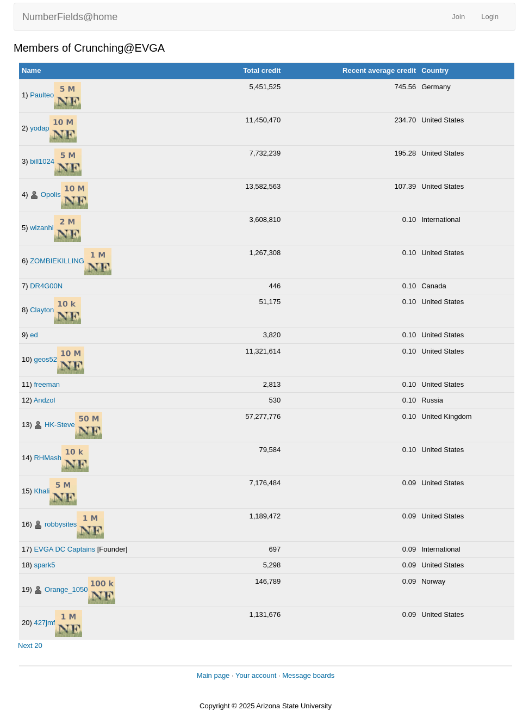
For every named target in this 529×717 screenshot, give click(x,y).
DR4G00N (46, 286)
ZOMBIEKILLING (57, 261)
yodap (39, 128)
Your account (255, 675)
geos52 (45, 359)
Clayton (42, 310)
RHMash (47, 458)
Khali (41, 491)
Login (490, 17)
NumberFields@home (69, 16)
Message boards (308, 675)
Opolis (51, 194)
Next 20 (30, 645)
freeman (47, 384)
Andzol (44, 400)
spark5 (44, 565)
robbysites (61, 524)
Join (458, 17)
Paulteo (42, 95)
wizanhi (41, 228)
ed (34, 335)
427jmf (44, 623)
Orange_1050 (66, 589)
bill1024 (42, 161)
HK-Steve (60, 425)
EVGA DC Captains (64, 549)
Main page (213, 675)
